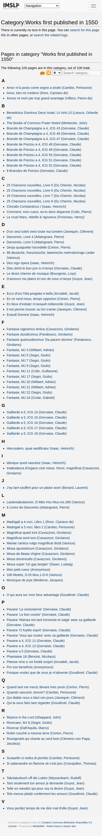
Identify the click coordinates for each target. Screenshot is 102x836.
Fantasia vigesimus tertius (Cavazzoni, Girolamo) (43, 329)
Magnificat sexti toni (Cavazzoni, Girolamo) (38, 538)
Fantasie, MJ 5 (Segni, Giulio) (28, 355)
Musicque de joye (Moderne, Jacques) (35, 580)
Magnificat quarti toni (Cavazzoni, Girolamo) (39, 532)
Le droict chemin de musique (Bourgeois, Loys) (41, 273)
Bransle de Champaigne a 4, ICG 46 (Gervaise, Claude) (48, 133)
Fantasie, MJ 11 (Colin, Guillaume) (32, 371)
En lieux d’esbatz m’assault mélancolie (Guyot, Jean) (46, 304)
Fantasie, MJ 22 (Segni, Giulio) (29, 392)
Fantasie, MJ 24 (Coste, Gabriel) (31, 398)
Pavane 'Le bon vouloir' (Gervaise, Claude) (38, 614)
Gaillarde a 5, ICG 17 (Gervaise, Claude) (37, 428)
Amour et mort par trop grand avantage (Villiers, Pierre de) (49, 98)
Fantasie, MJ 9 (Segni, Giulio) (28, 366)
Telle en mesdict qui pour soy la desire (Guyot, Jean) (45, 788)
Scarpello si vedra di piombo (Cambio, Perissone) (43, 758)
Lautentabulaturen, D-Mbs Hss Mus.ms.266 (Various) (46, 502)
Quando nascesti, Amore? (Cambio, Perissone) (41, 692)
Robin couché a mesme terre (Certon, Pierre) (40, 733)
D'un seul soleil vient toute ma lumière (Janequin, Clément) (50, 231)
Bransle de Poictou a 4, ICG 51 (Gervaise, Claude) (44, 160)
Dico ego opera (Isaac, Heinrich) (30, 263)
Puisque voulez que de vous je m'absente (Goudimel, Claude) (52, 672)
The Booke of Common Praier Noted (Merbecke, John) (47, 123)
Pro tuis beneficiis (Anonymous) (30, 667)
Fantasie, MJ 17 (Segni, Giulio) (29, 376)
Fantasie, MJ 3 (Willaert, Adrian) (30, 350)
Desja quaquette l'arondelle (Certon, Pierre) (39, 247)
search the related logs (50, 35)
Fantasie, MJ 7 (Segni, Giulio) (28, 360)
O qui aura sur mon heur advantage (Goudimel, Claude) (48, 595)
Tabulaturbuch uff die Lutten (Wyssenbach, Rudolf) (44, 778)
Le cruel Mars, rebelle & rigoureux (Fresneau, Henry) (46, 217)
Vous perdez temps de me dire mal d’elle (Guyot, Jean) (47, 808)
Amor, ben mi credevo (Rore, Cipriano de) (37, 93)
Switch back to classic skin (61, 826)
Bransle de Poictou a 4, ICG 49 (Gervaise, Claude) (44, 149)
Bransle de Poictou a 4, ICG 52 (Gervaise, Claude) (44, 165)
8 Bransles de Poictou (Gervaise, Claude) (37, 171)
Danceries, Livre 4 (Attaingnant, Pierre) (35, 237)
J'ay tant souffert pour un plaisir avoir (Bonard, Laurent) (47, 487)
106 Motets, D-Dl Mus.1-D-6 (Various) (34, 575)
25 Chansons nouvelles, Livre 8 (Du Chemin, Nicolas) (46, 201)
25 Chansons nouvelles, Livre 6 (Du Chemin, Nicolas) (46, 190)
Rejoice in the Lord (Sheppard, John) (34, 717)
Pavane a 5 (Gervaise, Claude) (29, 651)
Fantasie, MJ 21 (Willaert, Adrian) (31, 387)
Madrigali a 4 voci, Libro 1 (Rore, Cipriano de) (40, 522)
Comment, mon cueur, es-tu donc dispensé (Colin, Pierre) (49, 212)
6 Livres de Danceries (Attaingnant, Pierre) (38, 507)
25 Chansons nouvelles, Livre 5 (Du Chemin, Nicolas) (46, 185)
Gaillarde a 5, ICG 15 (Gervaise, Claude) (37, 417)
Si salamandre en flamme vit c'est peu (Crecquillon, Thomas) (51, 763)
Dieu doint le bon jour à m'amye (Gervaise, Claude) (44, 268)
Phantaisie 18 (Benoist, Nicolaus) (31, 656)
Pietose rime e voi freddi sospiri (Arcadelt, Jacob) (43, 662)
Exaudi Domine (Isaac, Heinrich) (30, 314)
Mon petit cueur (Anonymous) (28, 569)
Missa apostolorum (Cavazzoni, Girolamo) (38, 548)
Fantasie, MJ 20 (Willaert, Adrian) (31, 382)
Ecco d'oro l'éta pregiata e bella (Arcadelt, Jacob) (43, 293)
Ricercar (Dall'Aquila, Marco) (28, 728)
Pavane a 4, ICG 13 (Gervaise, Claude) (36, 646)
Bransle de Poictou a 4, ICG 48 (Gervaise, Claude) (44, 144)
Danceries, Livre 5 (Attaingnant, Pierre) (35, 242)
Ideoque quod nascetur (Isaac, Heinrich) (36, 463)
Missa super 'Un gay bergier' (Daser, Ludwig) (40, 564)
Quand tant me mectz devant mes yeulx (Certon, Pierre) (48, 687)
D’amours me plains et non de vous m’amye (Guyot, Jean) (49, 279)
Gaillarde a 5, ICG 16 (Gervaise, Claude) (37, 423)
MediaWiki (38, 826)
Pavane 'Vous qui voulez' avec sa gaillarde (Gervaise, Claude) (52, 635)
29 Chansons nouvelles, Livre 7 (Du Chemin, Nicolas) (46, 196)
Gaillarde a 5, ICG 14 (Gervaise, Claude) (37, 412)
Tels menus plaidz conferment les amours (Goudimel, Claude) (52, 794)
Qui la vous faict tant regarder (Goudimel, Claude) (43, 703)
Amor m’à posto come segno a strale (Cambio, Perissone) (49, 87)
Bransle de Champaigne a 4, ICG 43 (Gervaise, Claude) (48, 128)
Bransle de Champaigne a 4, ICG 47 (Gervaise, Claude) (48, 139)
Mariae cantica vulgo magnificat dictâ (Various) (41, 543)
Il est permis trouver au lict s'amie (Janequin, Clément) (47, 309)
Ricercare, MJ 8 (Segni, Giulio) (29, 722)
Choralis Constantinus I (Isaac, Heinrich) (36, 206)
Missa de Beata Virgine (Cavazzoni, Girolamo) (41, 554)
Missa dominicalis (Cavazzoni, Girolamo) (37, 559)
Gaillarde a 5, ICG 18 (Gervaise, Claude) (37, 433)
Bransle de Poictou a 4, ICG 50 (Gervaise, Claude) (44, 155)
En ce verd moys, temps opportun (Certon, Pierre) (43, 299)
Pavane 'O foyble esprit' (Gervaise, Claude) (38, 630)
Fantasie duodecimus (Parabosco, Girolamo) (40, 334)
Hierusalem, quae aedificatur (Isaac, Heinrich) (40, 448)
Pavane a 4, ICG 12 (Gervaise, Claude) (36, 641)
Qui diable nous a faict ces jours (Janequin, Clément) (46, 697)
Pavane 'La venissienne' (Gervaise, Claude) (39, 609)
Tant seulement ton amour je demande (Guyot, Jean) (46, 783)
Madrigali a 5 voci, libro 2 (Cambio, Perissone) (41, 527)
